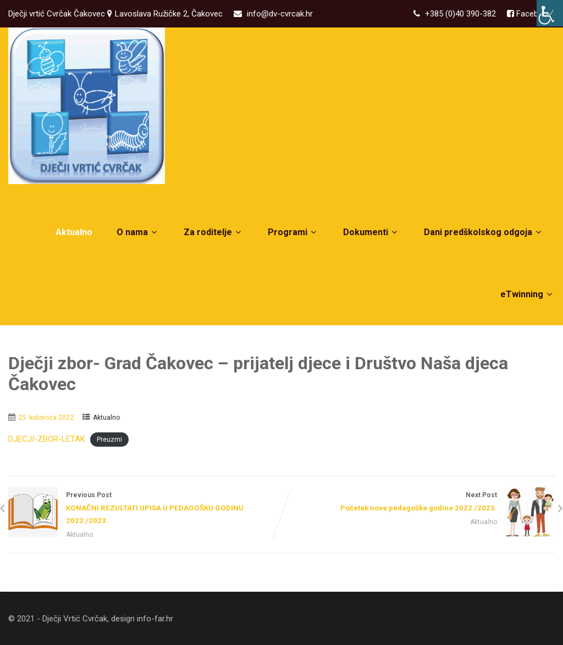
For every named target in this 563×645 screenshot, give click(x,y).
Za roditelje (214, 232)
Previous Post (145, 509)
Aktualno (74, 232)
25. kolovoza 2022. (46, 417)
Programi (293, 232)
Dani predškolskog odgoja (484, 232)
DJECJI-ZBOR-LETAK (46, 439)
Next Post (418, 502)
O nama (138, 232)
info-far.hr (155, 619)
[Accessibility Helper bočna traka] (550, 13)
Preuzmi (109, 439)
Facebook (533, 14)
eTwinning (527, 294)
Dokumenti (371, 232)
